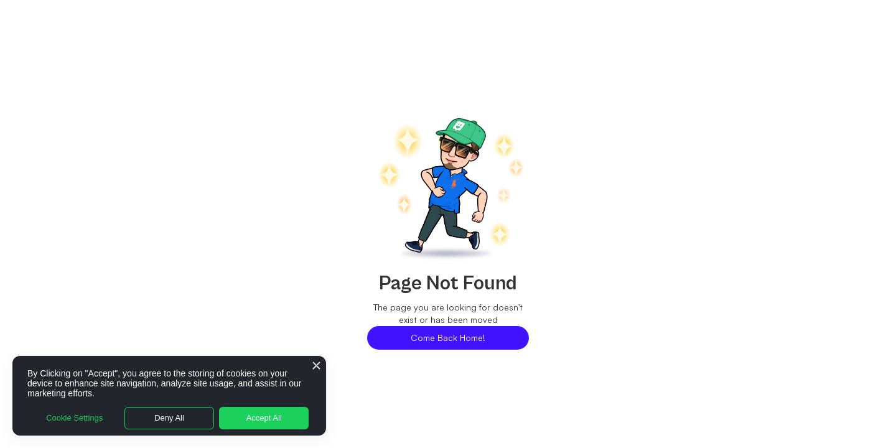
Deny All (169, 417)
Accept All (264, 417)
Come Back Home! (448, 337)
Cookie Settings (74, 417)
